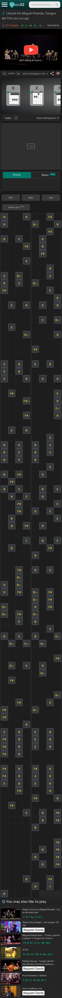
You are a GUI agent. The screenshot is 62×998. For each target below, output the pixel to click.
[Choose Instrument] (16, 117)
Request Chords (33, 930)
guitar (8, 118)
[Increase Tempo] (18, 73)
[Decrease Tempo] (4, 73)
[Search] (57, 4)
